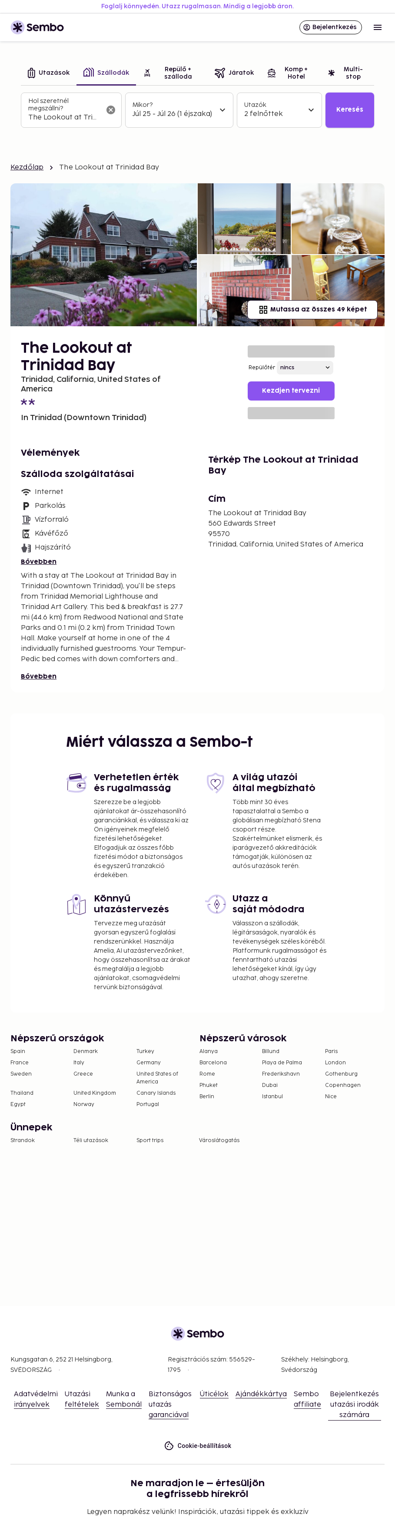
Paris (331, 1051)
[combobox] (64, 117)
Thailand (21, 1093)
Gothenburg (341, 1074)
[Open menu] (378, 27)
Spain (17, 1051)
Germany (148, 1063)
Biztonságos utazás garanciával (170, 1404)
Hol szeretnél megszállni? (48, 105)
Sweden (21, 1074)
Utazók (255, 105)
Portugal (147, 1104)
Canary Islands (156, 1093)
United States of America (157, 1078)
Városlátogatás (219, 1140)
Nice (331, 1096)
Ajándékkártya (261, 1394)
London (335, 1063)
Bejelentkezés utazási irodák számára (354, 1404)
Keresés (349, 110)
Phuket (208, 1085)
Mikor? (143, 105)
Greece (83, 1074)
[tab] (48, 74)
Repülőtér (262, 367)
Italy (78, 1063)
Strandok (22, 1140)
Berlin (206, 1096)
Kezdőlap (26, 167)
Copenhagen (343, 1085)
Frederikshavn (281, 1074)
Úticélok (214, 1394)
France (19, 1063)
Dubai (270, 1085)
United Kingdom (94, 1093)
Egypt (18, 1104)
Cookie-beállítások (197, 1446)
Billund (270, 1051)
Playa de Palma (282, 1063)
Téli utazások (90, 1140)
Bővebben (38, 562)
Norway (83, 1104)
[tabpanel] (197, 110)
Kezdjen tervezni (291, 391)
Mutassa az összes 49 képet (312, 310)
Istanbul (272, 1096)
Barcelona (213, 1063)
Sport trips (149, 1140)
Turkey (145, 1051)
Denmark (85, 1051)
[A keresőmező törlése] (111, 110)
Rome (207, 1074)
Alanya (208, 1051)
